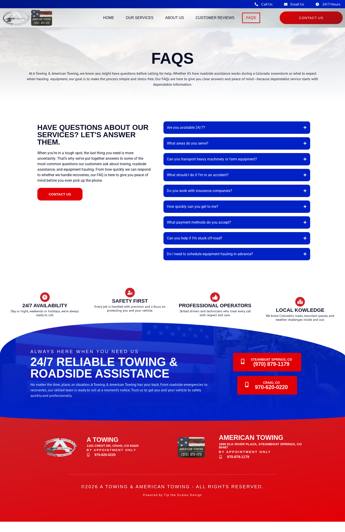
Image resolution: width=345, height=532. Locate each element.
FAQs (251, 21)
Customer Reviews (215, 21)
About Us (174, 21)
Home (108, 21)
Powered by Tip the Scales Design (172, 505)
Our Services (140, 21)
